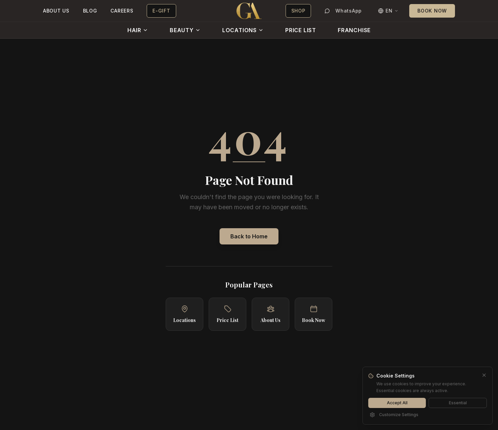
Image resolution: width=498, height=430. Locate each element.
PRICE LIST (300, 30)
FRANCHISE (354, 30)
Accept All (397, 402)
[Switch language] (388, 11)
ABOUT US (56, 11)
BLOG (90, 11)
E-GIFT (161, 11)
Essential (458, 402)
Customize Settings (394, 414)
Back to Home (249, 236)
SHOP (298, 11)
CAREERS (121, 11)
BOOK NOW (432, 11)
